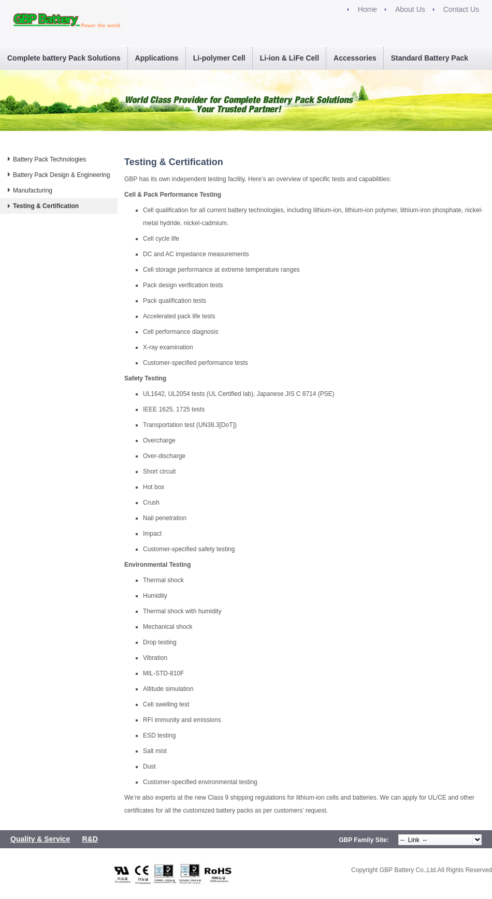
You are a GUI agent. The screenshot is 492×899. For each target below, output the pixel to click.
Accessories (355, 58)
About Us (410, 9)
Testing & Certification (46, 206)
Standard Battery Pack (429, 58)
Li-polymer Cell (219, 58)
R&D (90, 839)
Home (367, 9)
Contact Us (461, 9)
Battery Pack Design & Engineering (61, 175)
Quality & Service (40, 839)
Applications (157, 58)
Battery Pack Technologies (49, 159)
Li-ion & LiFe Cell (289, 58)
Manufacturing (32, 190)
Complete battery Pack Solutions (64, 58)
